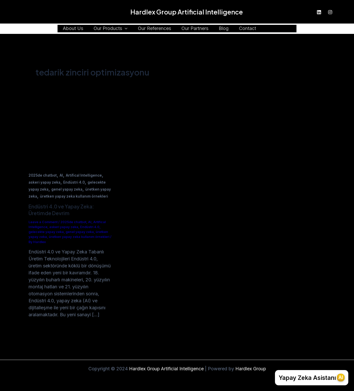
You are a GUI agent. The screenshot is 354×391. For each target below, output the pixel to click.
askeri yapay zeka (45, 182)
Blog (223, 28)
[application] (127, 28)
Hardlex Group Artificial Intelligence (186, 12)
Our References (156, 28)
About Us (76, 28)
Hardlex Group (251, 368)
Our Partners (195, 28)
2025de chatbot (43, 175)
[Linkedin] (319, 12)
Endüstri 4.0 (76, 182)
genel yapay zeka (68, 189)
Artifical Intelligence (85, 175)
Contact (245, 28)
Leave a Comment (43, 229)
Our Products (113, 28)
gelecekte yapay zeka (47, 239)
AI (62, 175)
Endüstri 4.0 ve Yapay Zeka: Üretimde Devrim (63, 216)
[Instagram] (330, 12)
